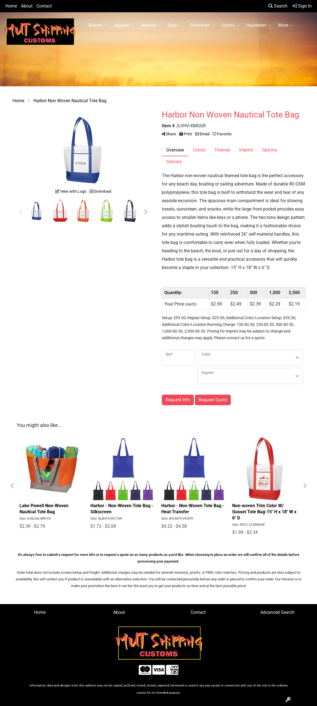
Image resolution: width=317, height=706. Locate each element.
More (285, 25)
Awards (151, 25)
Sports (230, 25)
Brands (97, 25)
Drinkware (202, 25)
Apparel (124, 25)
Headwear (258, 25)
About (27, 6)
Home (11, 6)
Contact (44, 6)
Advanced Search (277, 612)
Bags (175, 25)
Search (278, 6)
